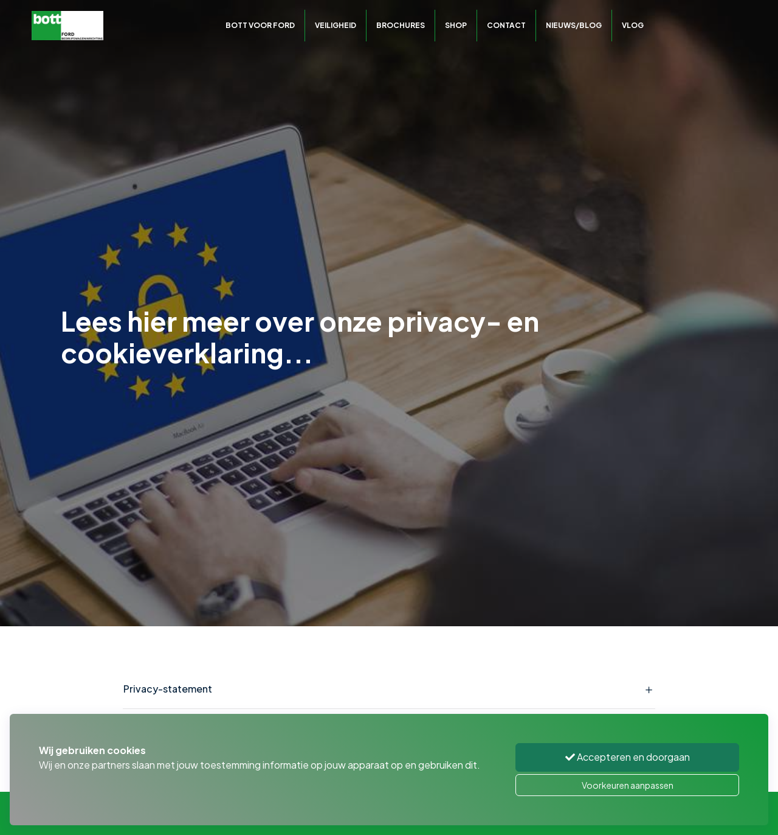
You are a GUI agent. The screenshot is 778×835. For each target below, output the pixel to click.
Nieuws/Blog (574, 25)
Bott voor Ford (260, 25)
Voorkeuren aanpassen (627, 785)
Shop (456, 25)
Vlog (633, 25)
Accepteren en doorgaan (627, 756)
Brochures (400, 25)
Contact (506, 25)
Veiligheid (335, 25)
